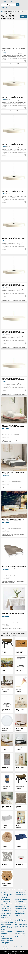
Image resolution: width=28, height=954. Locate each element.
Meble (2, 11)
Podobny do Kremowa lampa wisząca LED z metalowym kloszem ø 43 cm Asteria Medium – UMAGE (12, 111)
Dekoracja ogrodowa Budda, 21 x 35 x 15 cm (20, 920)
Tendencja (5, 948)
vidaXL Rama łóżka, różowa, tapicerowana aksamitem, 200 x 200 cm (13, 426)
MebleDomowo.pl (7, 2)
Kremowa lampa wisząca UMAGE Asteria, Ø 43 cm (14, 49)
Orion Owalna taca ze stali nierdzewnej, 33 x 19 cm (21, 926)
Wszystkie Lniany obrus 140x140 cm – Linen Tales (11, 628)
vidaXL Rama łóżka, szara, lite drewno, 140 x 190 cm (13, 473)
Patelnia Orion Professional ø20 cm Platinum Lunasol (6, 908)
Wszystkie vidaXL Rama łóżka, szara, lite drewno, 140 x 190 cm (14, 487)
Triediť (22, 16)
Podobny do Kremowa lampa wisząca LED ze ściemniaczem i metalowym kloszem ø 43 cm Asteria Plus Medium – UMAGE (13, 253)
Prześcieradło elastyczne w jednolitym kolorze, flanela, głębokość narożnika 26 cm (14, 568)
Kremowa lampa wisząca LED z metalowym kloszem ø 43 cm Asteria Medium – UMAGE (12, 97)
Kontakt (18, 947)
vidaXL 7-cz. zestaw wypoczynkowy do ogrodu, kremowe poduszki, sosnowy (13, 520)
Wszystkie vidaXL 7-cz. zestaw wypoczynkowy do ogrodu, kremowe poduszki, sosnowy (13, 535)
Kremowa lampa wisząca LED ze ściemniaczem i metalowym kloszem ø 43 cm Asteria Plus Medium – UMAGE (13, 238)
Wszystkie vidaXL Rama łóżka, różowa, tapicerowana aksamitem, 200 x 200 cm (12, 441)
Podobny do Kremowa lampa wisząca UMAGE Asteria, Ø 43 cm (14, 63)
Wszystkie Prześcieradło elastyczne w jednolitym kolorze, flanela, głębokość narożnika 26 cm (13, 582)
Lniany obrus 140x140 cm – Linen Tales (13, 613)
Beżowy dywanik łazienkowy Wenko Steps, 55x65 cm (20, 913)
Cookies (23, 947)
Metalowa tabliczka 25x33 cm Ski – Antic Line (20, 908)
